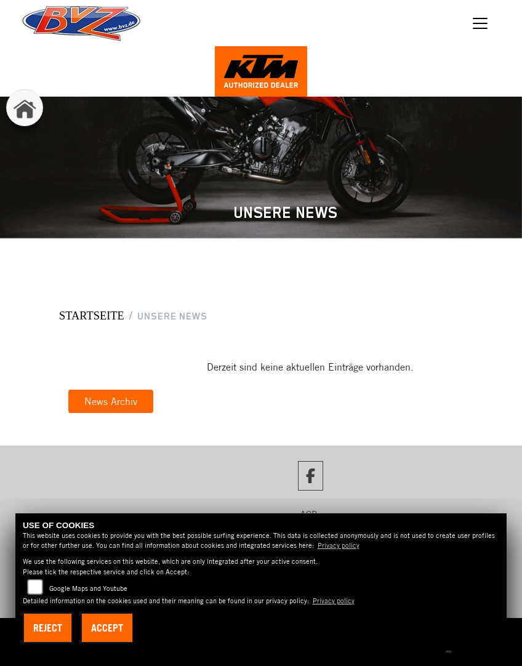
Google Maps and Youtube (88, 588)
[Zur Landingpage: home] (24, 107)
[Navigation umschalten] (480, 23)
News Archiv (110, 401)
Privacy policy (338, 545)
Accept (107, 628)
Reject (47, 628)
